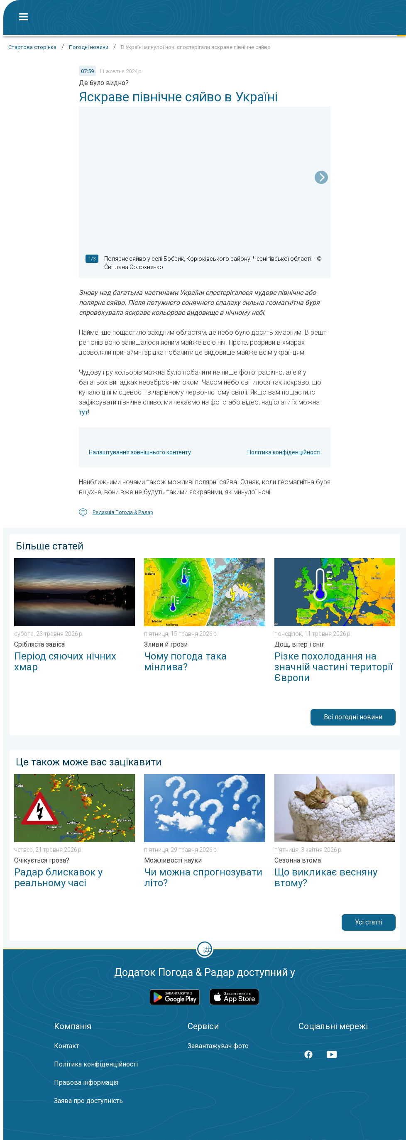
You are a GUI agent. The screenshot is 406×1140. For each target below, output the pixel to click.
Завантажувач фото (218, 1046)
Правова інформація (86, 1082)
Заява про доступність (88, 1101)
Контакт (66, 1046)
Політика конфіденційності (283, 452)
